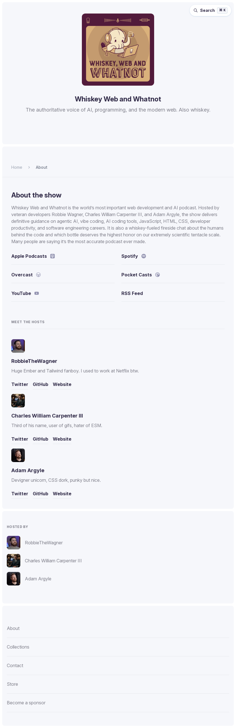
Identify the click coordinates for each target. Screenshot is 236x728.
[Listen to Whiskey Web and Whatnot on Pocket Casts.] (131, 135)
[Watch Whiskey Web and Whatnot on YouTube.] (145, 136)
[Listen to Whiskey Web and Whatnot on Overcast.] (117, 135)
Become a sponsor (26, 702)
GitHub (40, 384)
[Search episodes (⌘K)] (210, 10)
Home (16, 167)
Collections (18, 647)
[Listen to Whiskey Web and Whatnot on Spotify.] (90, 135)
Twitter (19, 384)
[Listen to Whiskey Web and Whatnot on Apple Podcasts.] (103, 135)
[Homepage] (118, 50)
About (41, 167)
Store (12, 684)
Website (62, 384)
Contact (15, 665)
